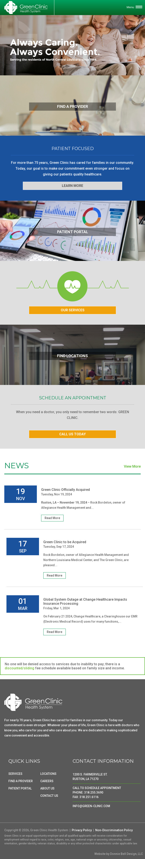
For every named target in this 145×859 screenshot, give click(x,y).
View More (132, 466)
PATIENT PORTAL (20, 788)
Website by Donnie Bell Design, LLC (118, 854)
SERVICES (15, 773)
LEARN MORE (72, 186)
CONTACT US (49, 795)
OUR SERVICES (72, 310)
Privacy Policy (82, 830)
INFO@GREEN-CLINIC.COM (91, 806)
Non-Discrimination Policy (114, 830)
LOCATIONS (48, 773)
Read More (52, 518)
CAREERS (46, 781)
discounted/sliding (19, 668)
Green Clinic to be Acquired (64, 542)
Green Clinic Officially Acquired (65, 490)
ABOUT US (47, 788)
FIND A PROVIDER (20, 781)
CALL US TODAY (72, 434)
